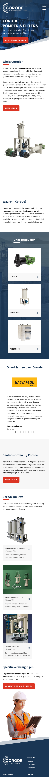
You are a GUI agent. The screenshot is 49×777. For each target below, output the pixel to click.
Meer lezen (11, 108)
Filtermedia (31, 767)
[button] (15, 432)
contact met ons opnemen (18, 686)
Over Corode (8, 774)
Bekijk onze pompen (15, 40)
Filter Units (31, 764)
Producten (31, 757)
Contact (30, 774)
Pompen (30, 761)
